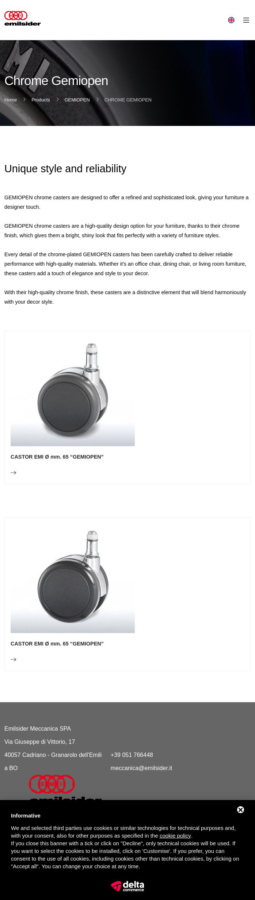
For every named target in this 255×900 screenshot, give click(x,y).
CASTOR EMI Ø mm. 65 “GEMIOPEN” (57, 475)
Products (40, 100)
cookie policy (175, 835)
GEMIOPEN (77, 100)
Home (10, 100)
